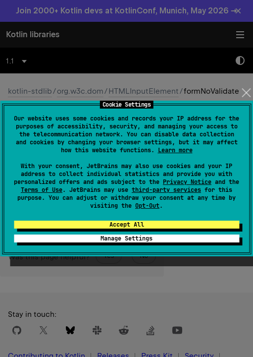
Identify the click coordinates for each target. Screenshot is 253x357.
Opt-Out (147, 206)
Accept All (126, 225)
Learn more (175, 150)
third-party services (166, 190)
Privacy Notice (187, 182)
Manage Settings (126, 238)
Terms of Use (41, 190)
